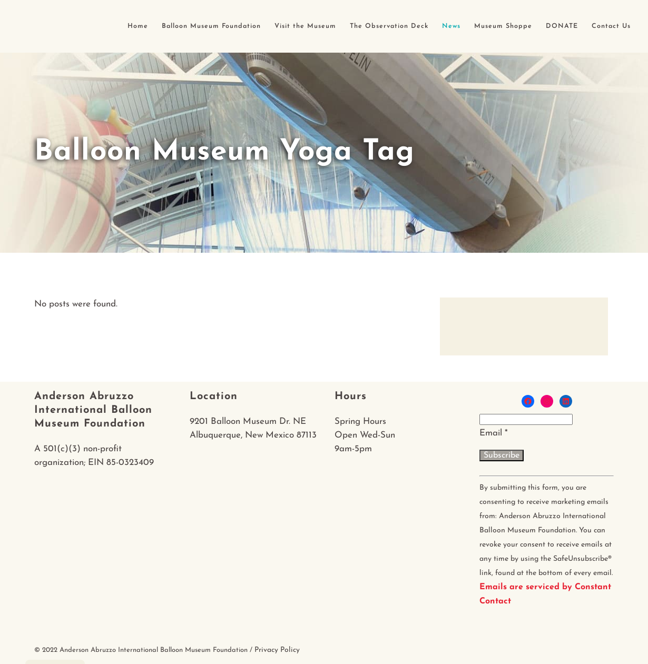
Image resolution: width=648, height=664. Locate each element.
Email (493, 433)
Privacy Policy (277, 650)
